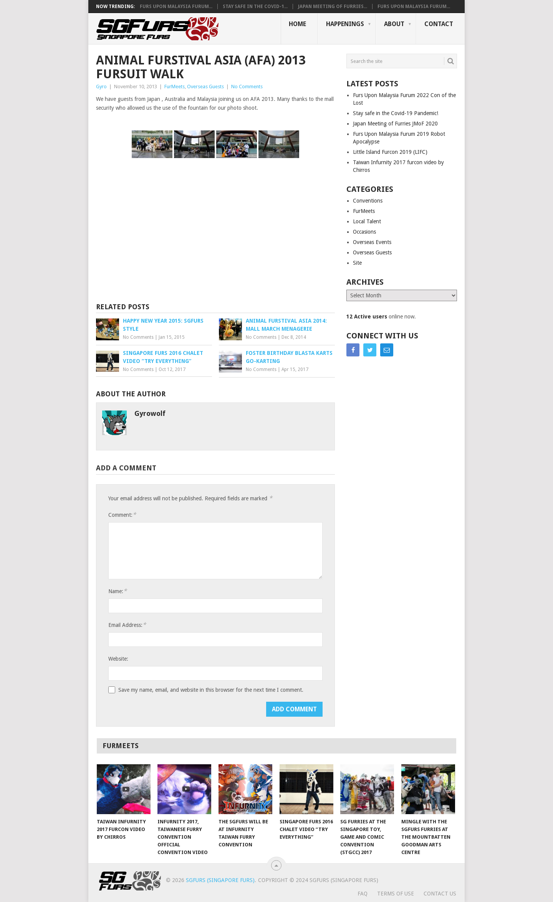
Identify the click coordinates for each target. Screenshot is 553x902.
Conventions (367, 201)
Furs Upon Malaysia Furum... (176, 6)
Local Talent (367, 221)
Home (297, 24)
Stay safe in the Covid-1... (255, 6)
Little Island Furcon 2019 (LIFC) (390, 152)
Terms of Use (395, 893)
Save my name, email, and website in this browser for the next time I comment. (210, 690)
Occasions (364, 232)
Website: (118, 659)
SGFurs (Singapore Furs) (220, 880)
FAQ (363, 893)
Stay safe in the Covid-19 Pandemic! (395, 113)
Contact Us (440, 893)
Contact (438, 24)
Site (357, 263)
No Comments (247, 86)
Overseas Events (372, 242)
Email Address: (127, 624)
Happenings (345, 24)
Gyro (101, 86)
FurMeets (174, 86)
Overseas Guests (205, 86)
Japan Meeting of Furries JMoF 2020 (395, 123)
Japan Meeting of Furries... (332, 6)
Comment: (122, 514)
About (394, 24)
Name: (117, 591)
